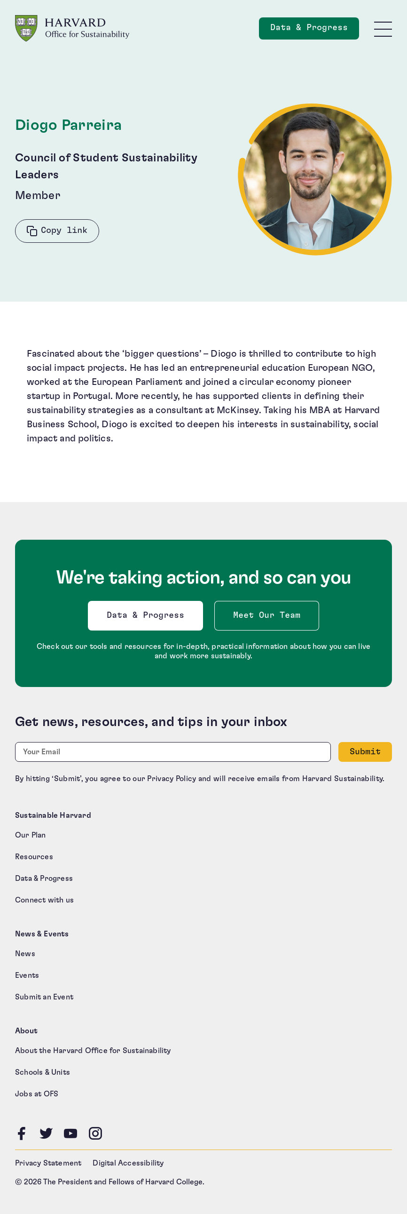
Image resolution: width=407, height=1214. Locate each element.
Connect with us (44, 900)
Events (27, 975)
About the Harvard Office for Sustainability (93, 1050)
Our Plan (30, 835)
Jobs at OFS (36, 1094)
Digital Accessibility (128, 1163)
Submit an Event (44, 997)
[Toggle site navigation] (383, 29)
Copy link (64, 230)
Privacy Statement (48, 1163)
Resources (34, 857)
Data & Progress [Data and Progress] (314, 30)
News (25, 954)
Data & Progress (147, 618)
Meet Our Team (266, 615)
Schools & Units (42, 1072)
